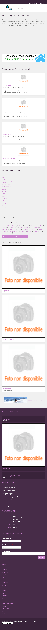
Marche (4, 191)
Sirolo (40, 229)
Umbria (4, 189)
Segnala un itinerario (9, 487)
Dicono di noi (16, 521)
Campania (4, 198)
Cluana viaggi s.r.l (9, 134)
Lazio (3, 193)
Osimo (29, 231)
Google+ (6, 627)
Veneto (4, 183)
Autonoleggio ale (9, 158)
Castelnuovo (6, 419)
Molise (4, 196)
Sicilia (3, 205)
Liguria (4, 177)
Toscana (4, 188)
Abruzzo (4, 195)
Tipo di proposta (7, 545)
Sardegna (4, 207)
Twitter (10, 627)
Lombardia (5, 179)
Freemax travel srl (9, 111)
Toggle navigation (3, 8)
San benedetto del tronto (9, 226)
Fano (20, 226)
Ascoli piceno (13, 227)
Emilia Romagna (6, 186)
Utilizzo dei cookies (17, 518)
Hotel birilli (7, 85)
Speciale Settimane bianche (23, 400)
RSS (14, 627)
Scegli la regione (7, 538)
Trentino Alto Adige (7, 181)
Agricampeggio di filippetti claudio (14, 476)
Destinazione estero (7, 614)
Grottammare (35, 227)
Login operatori (33, 3)
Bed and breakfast (8, 503)
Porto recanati (24, 227)
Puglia (3, 200)
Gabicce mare (37, 231)
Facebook (2, 627)
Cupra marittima (14, 231)
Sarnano (4, 231)
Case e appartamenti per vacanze (12, 506)
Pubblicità (15, 527)
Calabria (4, 203)
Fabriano (26, 229)
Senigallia (4, 227)
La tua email (6, 551)
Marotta (12, 229)
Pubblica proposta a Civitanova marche (14, 237)
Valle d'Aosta (5, 174)
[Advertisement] (23, 40)
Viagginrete (19, 8)
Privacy (14, 516)
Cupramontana (6, 233)
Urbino (26, 226)
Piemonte (4, 176)
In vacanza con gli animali (10, 497)
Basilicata (4, 202)
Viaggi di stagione (8, 494)
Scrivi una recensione (9, 490)
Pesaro (19, 229)
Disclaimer (15, 519)
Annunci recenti (7, 500)
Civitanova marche (36, 226)
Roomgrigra (6, 468)
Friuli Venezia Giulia (7, 184)
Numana (4, 229)
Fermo (34, 229)
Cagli (22, 231)
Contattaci (41, 3)
